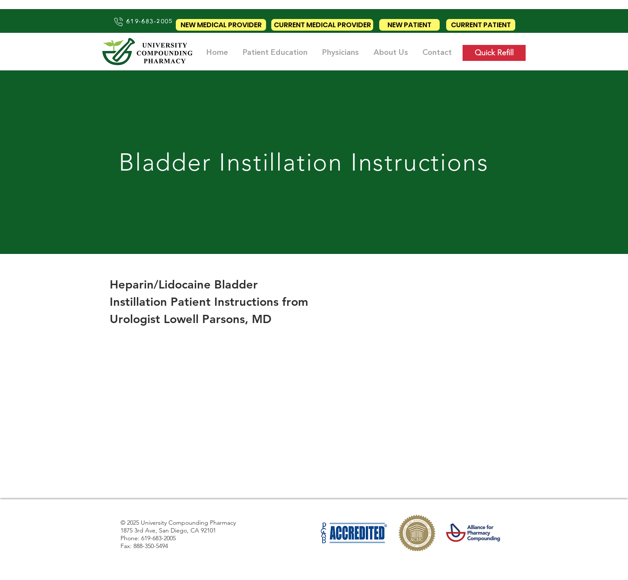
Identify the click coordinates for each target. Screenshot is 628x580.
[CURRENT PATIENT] (480, 25)
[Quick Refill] (494, 53)
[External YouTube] (209, 405)
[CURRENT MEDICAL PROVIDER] (322, 25)
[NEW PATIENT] (409, 25)
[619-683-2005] (143, 22)
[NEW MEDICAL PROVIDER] (221, 25)
